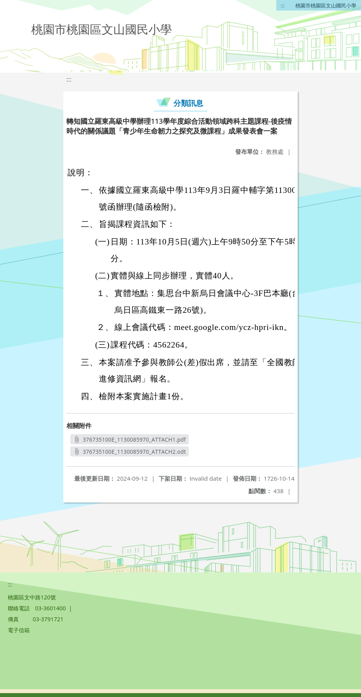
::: (283, 5)
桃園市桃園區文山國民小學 (325, 5)
